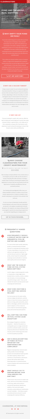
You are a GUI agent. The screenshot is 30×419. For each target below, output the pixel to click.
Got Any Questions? (15, 76)
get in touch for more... (15, 217)
